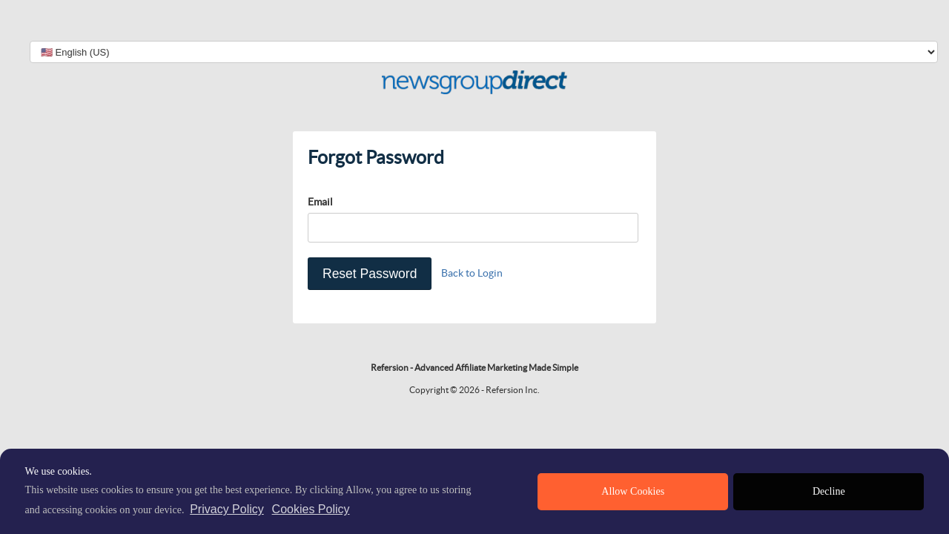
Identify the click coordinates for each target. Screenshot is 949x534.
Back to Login (472, 273)
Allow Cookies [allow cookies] (632, 491)
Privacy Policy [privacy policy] (227, 509)
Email (320, 202)
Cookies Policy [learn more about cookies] (311, 509)
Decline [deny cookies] (829, 491)
